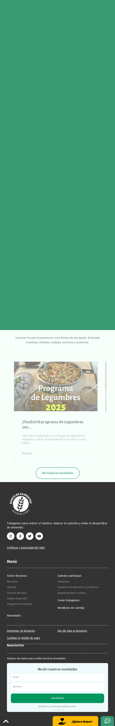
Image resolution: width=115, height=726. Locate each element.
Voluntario (64, 581)
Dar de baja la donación (72, 631)
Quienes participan (69, 576)
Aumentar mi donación (21, 631)
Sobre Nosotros (17, 576)
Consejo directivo (17, 592)
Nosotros (12, 581)
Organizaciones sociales (72, 592)
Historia (11, 587)
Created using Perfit (58, 710)
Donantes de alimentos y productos (78, 587)
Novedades (14, 615)
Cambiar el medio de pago (23, 638)
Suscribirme (57, 698)
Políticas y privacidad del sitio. (26, 547)
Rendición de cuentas (71, 608)
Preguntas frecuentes (19, 603)
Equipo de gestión (17, 598)
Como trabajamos (69, 600)
